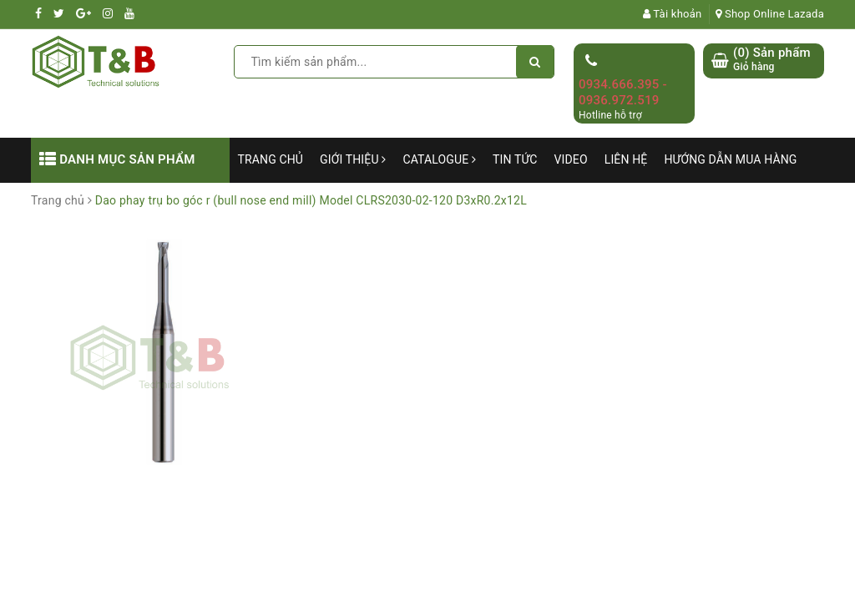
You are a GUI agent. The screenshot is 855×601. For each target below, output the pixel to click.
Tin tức (515, 159)
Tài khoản (672, 14)
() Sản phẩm (772, 59)
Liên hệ (626, 159)
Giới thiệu (353, 159)
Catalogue (439, 159)
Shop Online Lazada (770, 14)
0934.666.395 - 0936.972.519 (623, 93)
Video (571, 159)
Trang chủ (271, 159)
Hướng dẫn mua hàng (730, 159)
